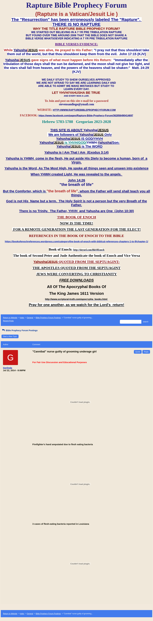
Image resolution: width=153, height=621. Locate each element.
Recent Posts (8, 321)
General (30, 318)
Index (22, 318)
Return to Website (10, 318)
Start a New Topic (10, 336)
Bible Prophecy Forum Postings (48, 318)
